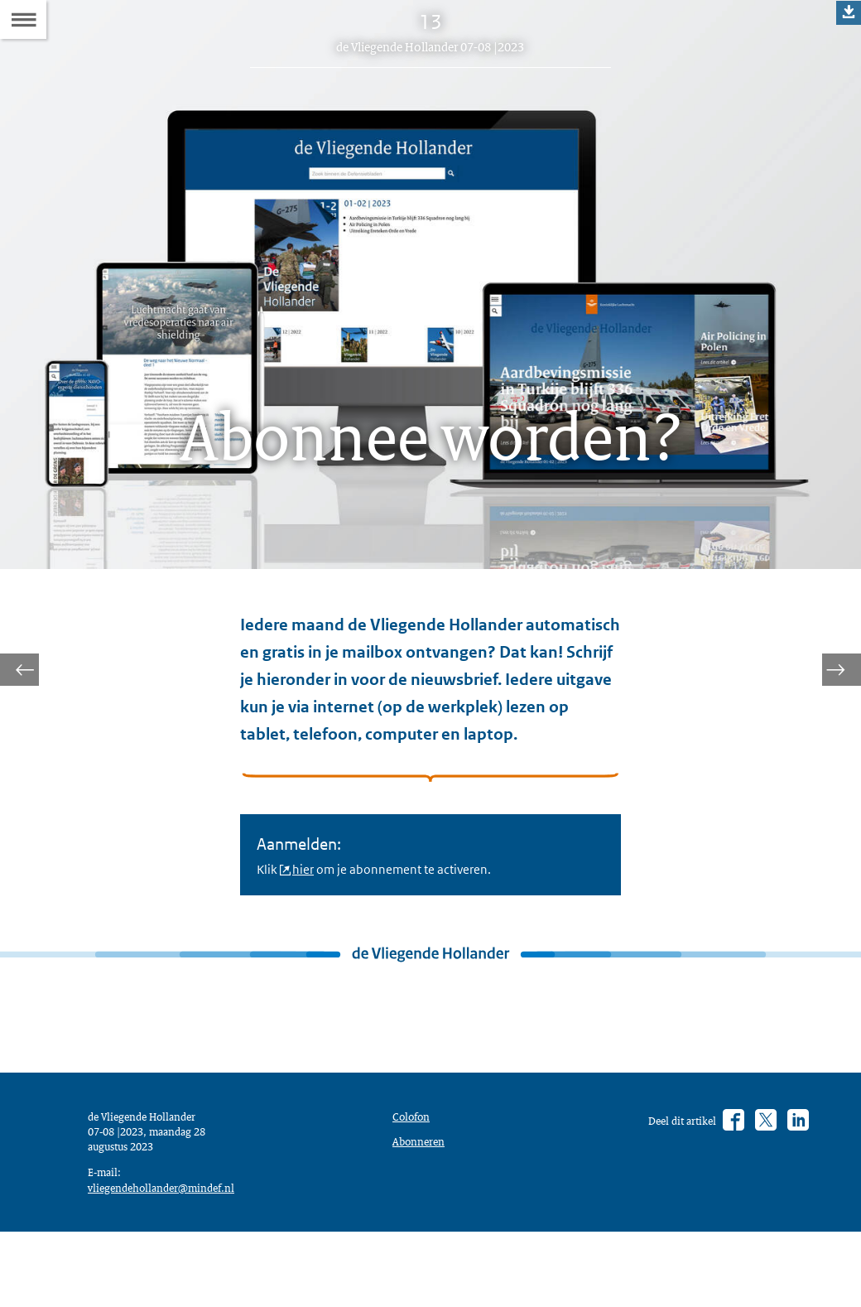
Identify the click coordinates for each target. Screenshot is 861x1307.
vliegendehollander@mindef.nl (170, 1257)
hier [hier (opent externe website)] (309, 908)
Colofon (414, 1177)
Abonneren (422, 1206)
